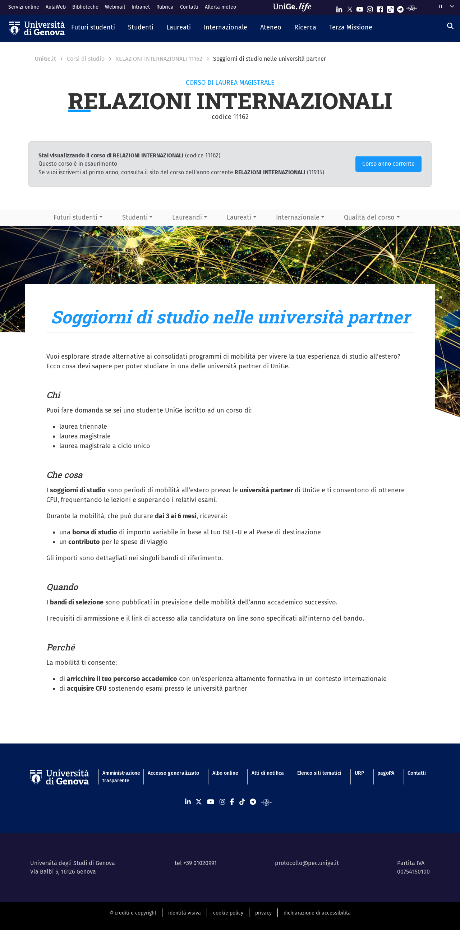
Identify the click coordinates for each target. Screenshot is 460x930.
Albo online (225, 773)
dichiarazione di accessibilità (317, 913)
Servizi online (23, 7)
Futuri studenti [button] (75, 217)
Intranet (141, 7)
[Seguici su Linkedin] (339, 7)
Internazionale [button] (297, 217)
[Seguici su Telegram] (400, 7)
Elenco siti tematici (319, 773)
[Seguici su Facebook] (380, 7)
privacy (263, 913)
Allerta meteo (220, 7)
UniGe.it (45, 58)
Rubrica (165, 7)
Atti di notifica (268, 773)
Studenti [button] (135, 217)
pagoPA (385, 773)
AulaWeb (56, 7)
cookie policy (228, 913)
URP (359, 773)
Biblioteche (85, 7)
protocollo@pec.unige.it (307, 863)
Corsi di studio (86, 58)
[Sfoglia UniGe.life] (294, 7)
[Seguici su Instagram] (370, 7)
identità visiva (184, 913)
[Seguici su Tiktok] (390, 7)
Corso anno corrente (388, 163)
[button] (93, 28)
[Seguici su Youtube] (360, 7)
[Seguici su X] (350, 7)
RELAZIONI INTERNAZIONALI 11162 (158, 58)
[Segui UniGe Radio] (411, 7)
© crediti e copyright (132, 913)
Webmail (115, 7)
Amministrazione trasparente (118, 777)
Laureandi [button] (187, 217)
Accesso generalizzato (173, 773)
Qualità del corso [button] (369, 217)
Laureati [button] (239, 217)
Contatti (189, 7)
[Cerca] (450, 26)
